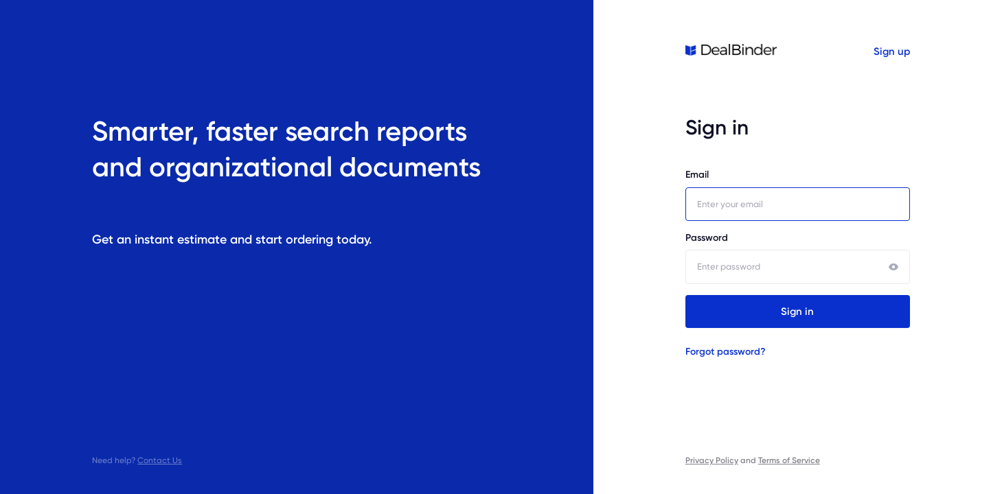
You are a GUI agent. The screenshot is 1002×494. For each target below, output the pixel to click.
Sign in (797, 311)
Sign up (892, 51)
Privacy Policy (711, 460)
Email (797, 195)
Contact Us (159, 460)
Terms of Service (789, 460)
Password (797, 258)
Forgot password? (725, 351)
